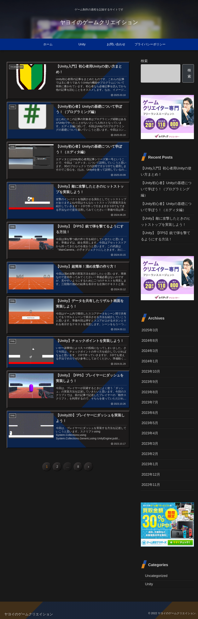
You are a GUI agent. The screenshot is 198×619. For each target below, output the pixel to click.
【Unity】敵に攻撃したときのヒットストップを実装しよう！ (165, 221)
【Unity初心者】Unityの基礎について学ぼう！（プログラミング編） (166, 189)
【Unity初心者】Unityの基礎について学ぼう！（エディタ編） (166, 207)
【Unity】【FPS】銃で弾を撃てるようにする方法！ (165, 236)
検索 (144, 61)
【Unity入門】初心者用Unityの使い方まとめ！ (166, 171)
